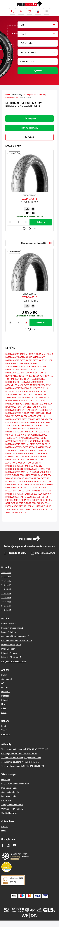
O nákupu (5, 779)
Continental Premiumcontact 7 (15, 636)
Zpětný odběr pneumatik (12, 804)
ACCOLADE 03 (20, 478)
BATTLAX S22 (11, 357)
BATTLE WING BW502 (22, 391)
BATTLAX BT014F (23, 416)
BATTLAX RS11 (41, 373)
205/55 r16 (6, 572)
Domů (7, 95)
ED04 (39, 497)
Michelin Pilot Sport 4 (11, 644)
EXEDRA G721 (45, 397)
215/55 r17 (6, 589)
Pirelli (3, 712)
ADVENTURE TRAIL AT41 (16, 394)
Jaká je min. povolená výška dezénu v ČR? (20, 762)
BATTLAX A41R (30, 363)
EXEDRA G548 (38, 500)
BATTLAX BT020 (30, 397)
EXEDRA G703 (18, 475)
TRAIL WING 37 (25, 509)
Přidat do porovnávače (29, 228)
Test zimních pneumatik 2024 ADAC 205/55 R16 (22, 766)
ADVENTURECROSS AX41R (17, 366)
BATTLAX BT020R (31, 425)
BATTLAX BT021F (13, 413)
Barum (4, 675)
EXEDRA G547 (25, 500)
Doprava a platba (8, 796)
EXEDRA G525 (17, 503)
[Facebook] (2, 845)
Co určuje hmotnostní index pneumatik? (19, 753)
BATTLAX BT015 (12, 444)
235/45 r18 (6, 593)
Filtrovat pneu (29, 118)
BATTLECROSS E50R (14, 466)
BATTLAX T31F (30, 385)
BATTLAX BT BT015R (22, 441)
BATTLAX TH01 (31, 432)
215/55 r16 (6, 606)
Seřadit (31, 137)
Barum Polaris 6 (8, 632)
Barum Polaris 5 (8, 624)
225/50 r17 (6, 610)
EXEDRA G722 (39, 407)
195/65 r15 (6, 581)
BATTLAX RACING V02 (35, 369)
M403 (37, 413)
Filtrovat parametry (29, 128)
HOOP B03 (10, 401)
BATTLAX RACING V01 (15, 453)
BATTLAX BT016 (39, 391)
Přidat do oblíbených (24, 228)
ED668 (8, 475)
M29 (33, 506)
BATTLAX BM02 (16, 487)
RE (30, 475)
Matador (5, 696)
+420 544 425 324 (16, 553)
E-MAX (28, 497)
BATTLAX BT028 (12, 472)
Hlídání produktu (35, 228)
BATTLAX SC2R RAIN (35, 453)
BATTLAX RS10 (25, 357)
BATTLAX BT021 (25, 407)
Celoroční (5, 734)
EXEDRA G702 (44, 385)
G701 (21, 506)
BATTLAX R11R (38, 416)
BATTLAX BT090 (35, 404)
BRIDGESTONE (11, 97)
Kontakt (4, 826)
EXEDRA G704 (30, 503)
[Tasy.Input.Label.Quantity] (18, 222)
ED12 (48, 453)
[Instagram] (8, 845)
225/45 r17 (6, 577)
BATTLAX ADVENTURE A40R (37, 469)
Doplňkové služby (9, 788)
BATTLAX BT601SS (13, 447)
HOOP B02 (10, 376)
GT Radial (5, 687)
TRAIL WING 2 (11, 509)
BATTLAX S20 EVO (13, 404)
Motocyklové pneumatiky (34, 95)
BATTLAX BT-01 (40, 456)
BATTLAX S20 (38, 357)
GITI (3, 683)
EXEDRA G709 (43, 503)
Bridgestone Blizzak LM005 (13, 661)
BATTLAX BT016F (18, 379)
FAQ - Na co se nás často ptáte (15, 784)
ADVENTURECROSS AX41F (33, 401)
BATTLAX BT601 (28, 444)
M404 (17, 401)
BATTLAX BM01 (20, 481)
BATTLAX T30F (22, 376)
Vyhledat (38, 71)
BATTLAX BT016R (38, 366)
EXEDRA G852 (28, 413)
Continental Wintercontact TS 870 (16, 640)
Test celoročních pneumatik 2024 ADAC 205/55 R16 (24, 749)
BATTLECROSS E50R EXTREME (19, 494)
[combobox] (38, 24)
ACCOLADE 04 (33, 478)
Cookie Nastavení (9, 813)
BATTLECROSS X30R (31, 428)
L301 (29, 506)
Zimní (3, 730)
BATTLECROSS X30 (38, 450)
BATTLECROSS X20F (20, 450)
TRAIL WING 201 (40, 509)
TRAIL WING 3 (21, 512)
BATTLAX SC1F (39, 360)
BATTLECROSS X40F (34, 466)
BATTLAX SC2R (30, 447)
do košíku (41, 222)
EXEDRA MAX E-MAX (43, 354)
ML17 (42, 506)
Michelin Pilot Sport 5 (11, 657)
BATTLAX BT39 (16, 425)
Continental (6, 679)
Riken (3, 708)
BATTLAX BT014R (13, 410)
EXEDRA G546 (11, 506)
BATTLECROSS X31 (43, 410)
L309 (7, 456)
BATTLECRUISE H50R (15, 382)
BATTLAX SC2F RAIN (14, 497)
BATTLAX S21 (26, 360)
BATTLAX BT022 (34, 481)
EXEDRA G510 (11, 500)
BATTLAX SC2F (43, 444)
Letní (3, 726)
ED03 (33, 497)
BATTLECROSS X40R (14, 432)
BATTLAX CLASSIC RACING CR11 (36, 472)
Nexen (4, 704)
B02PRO (49, 484)
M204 (25, 404)
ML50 (22, 369)
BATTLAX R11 (16, 397)
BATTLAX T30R (16, 363)
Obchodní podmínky (10, 792)
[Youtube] (14, 845)
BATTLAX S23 (28, 410)
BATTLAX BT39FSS (41, 441)
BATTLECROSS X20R (31, 419)
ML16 (48, 506)
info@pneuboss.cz (45, 553)
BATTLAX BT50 (16, 484)
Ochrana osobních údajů (12, 809)
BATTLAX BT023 (12, 373)
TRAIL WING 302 (31, 422)
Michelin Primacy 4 (9, 653)
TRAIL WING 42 (22, 435)
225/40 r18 (6, 585)
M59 (38, 506)
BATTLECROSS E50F (42, 491)
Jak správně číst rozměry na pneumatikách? (21, 757)
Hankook (5, 691)
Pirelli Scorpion (8, 649)
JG (25, 506)
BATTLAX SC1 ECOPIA (23, 491)
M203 (21, 422)
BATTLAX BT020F (13, 419)
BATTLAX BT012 (12, 460)
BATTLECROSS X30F (14, 469)
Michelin (5, 700)
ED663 (45, 497)
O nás (3, 831)
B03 (7, 487)
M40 (27, 475)
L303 (41, 432)
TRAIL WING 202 (39, 475)
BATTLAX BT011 (31, 487)
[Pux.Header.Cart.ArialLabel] (29, 11)
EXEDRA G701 (47, 419)
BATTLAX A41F (27, 373)
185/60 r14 (6, 602)
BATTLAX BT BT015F (32, 463)
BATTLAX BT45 (12, 354)
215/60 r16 (6, 597)
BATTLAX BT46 (26, 354)
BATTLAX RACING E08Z (34, 484)
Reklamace (6, 800)
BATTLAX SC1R (12, 360)
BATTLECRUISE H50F (36, 379)
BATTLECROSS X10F (43, 494)
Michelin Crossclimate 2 (12, 628)
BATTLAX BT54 (27, 460)
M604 (42, 413)
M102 (12, 456)
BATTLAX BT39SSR (24, 456)
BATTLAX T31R (12, 369)
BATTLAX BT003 (36, 394)
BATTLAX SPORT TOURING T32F (19, 388)
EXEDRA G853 (11, 422)
